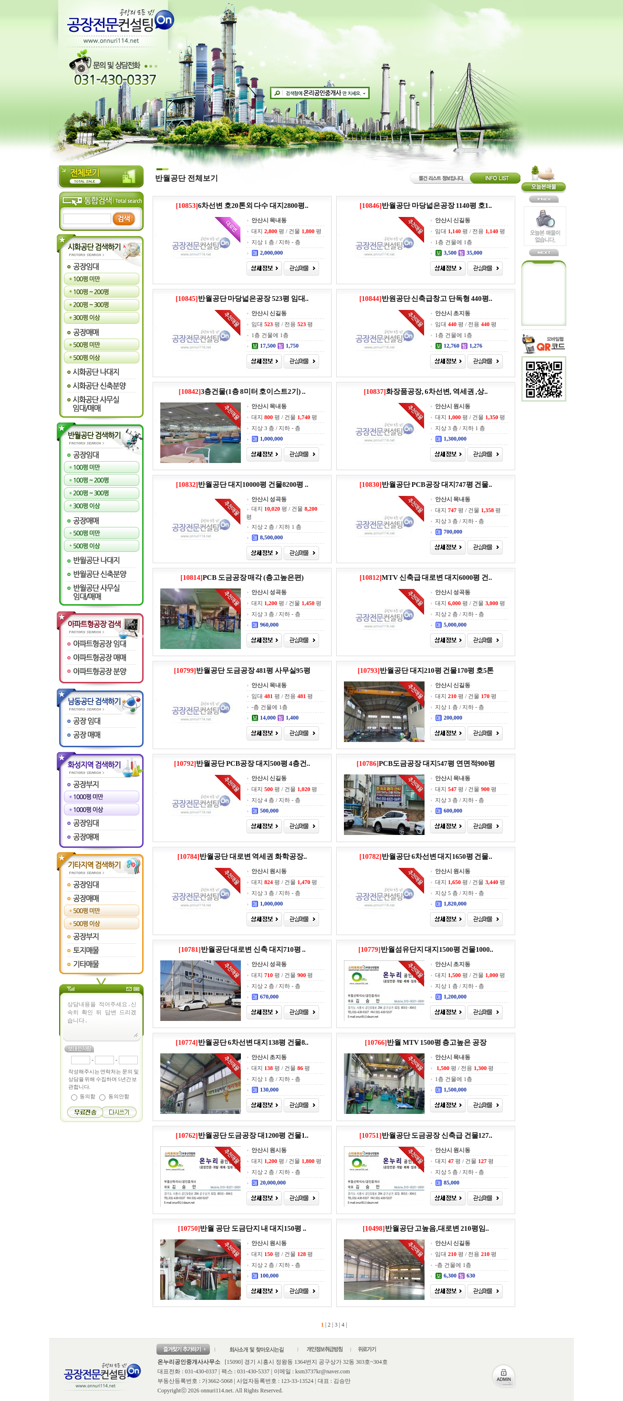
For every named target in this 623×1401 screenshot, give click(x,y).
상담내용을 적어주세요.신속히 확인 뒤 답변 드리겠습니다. (102, 1018)
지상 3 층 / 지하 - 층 (276, 428)
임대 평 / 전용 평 (470, 231)
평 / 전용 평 (464, 1068)
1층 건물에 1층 (453, 242)
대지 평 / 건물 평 (286, 231)
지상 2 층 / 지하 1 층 (276, 527)
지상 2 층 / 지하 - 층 (459, 614)
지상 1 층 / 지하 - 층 (276, 242)
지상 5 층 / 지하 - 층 (459, 893)
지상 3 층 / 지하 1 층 (460, 428)
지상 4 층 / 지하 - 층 (276, 800)
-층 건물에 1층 (269, 707)
